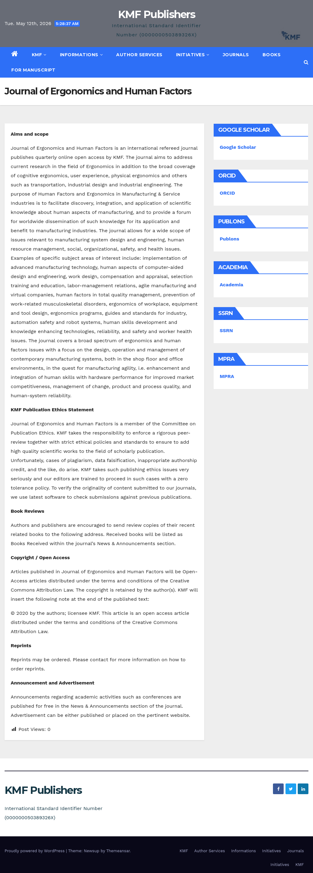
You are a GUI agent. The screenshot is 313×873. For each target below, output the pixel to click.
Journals (236, 54)
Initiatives (192, 54)
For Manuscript (33, 70)
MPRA (227, 376)
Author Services (139, 54)
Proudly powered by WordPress (35, 851)
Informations (81, 54)
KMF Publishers (156, 14)
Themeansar (118, 851)
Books (272, 54)
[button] (306, 62)
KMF (39, 54)
